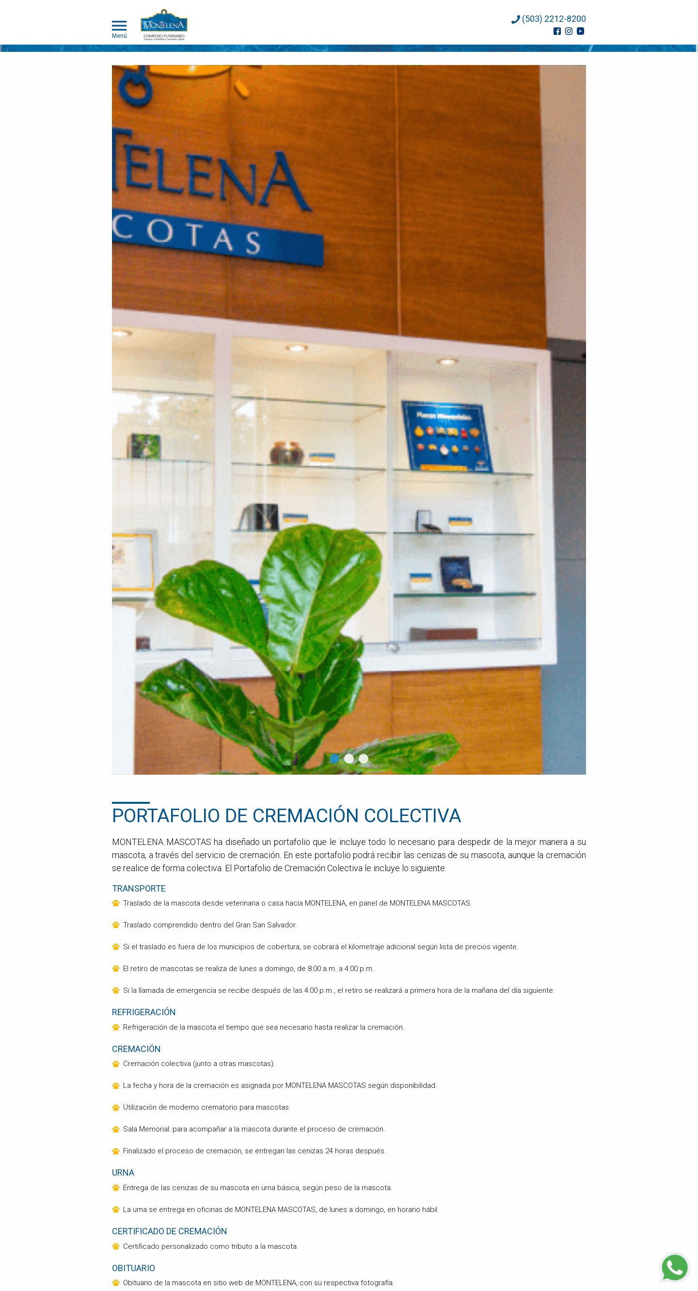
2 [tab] (349, 759)
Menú (119, 28)
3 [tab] (363, 759)
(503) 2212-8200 (548, 19)
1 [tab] (334, 759)
